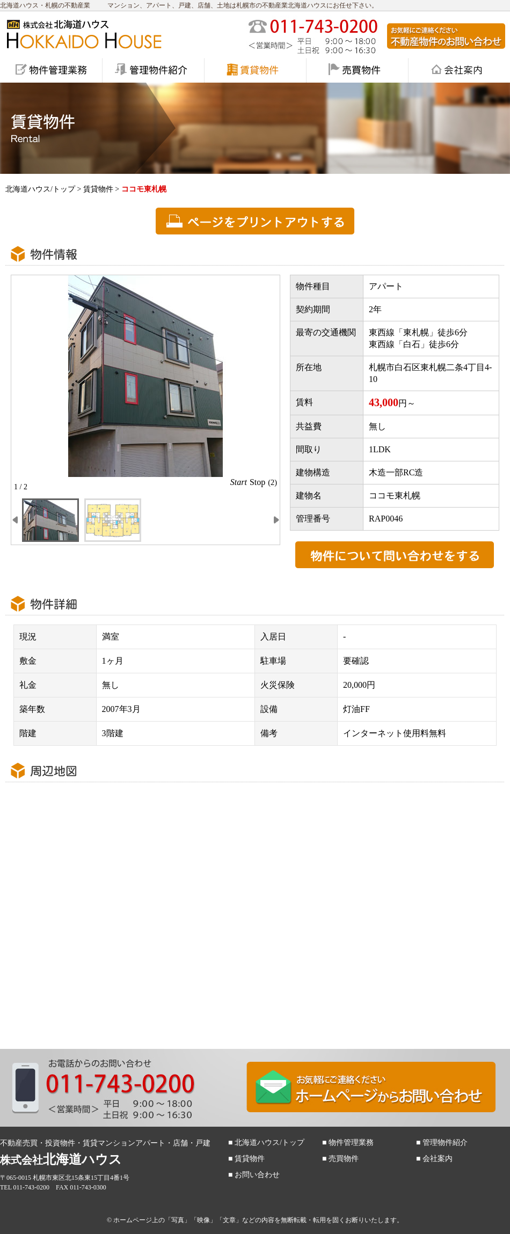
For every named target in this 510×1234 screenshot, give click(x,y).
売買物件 (344, 1159)
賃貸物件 (98, 189)
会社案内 (437, 1159)
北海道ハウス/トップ (40, 189)
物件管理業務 (351, 1142)
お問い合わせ (257, 1175)
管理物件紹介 (445, 1142)
